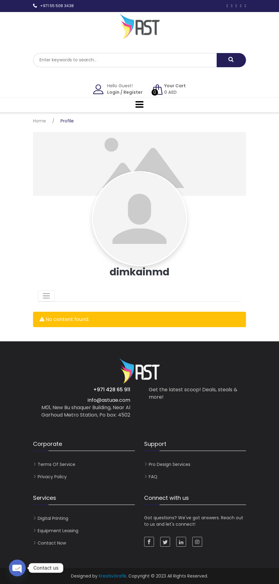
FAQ (153, 477)
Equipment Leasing (58, 531)
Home (39, 121)
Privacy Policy (52, 477)
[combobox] (125, 60)
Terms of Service (56, 464)
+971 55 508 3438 (57, 5)
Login (113, 92)
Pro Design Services (169, 464)
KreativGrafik (112, 576)
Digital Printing (53, 518)
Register (133, 92)
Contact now (52, 543)
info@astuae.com (109, 400)
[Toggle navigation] (46, 296)
